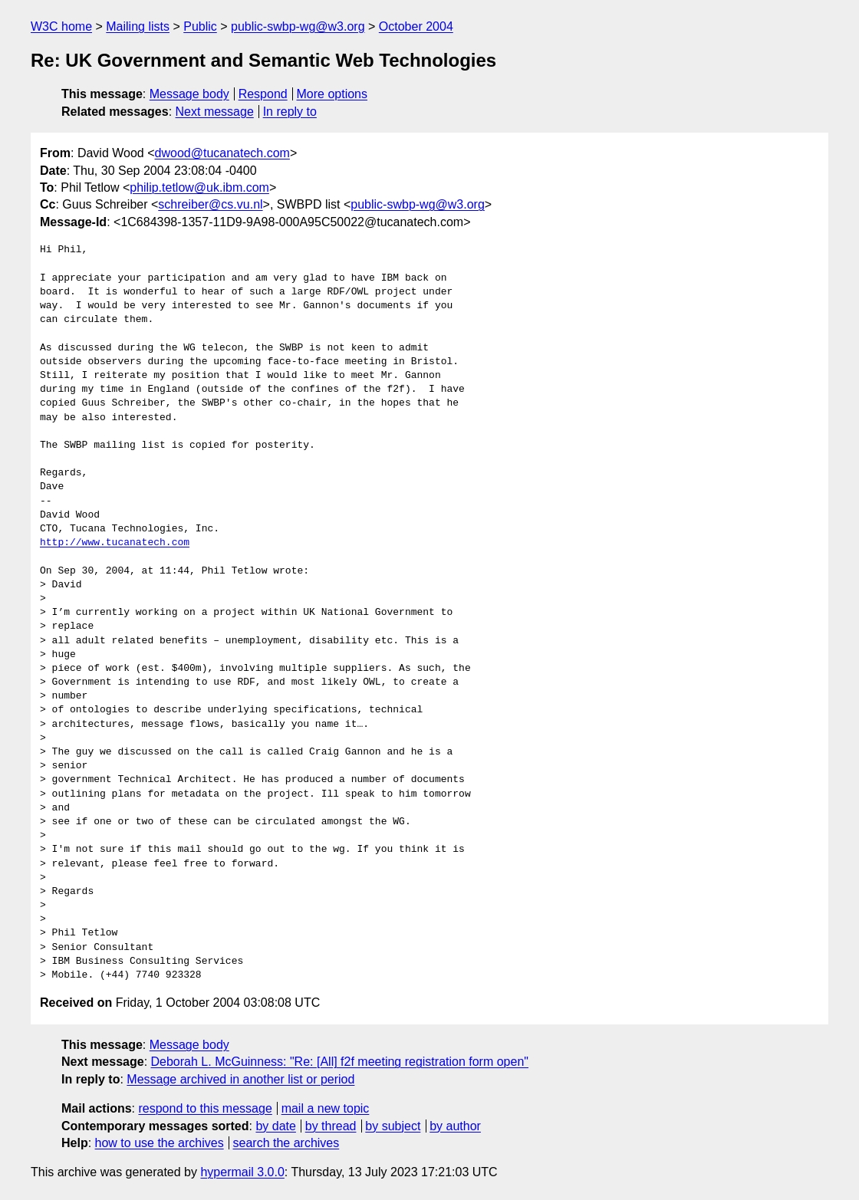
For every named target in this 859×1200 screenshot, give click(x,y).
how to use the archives (159, 1142)
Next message (215, 111)
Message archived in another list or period (240, 1079)
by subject (392, 1126)
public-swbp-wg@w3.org (298, 26)
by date (275, 1126)
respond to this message (205, 1108)
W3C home (61, 26)
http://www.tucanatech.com (114, 543)
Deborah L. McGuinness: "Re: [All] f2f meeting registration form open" (339, 1061)
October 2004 (416, 26)
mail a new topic (325, 1108)
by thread (331, 1126)
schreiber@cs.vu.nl (210, 204)
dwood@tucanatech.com (222, 152)
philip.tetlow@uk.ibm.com (199, 187)
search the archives (286, 1142)
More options (332, 93)
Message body (189, 93)
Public (200, 26)
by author (455, 1126)
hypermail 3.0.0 (242, 1172)
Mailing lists (137, 26)
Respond (263, 93)
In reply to (290, 111)
